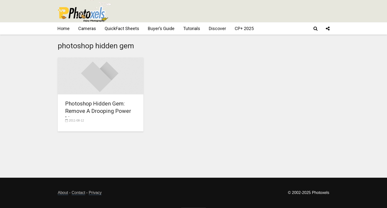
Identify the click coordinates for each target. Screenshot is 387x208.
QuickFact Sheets (122, 28)
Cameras (87, 28)
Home (64, 28)
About (63, 193)
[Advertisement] (239, 11)
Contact (78, 193)
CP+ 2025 (244, 28)
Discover (217, 28)
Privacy (95, 193)
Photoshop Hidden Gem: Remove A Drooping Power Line (98, 111)
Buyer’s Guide (161, 28)
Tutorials (191, 28)
